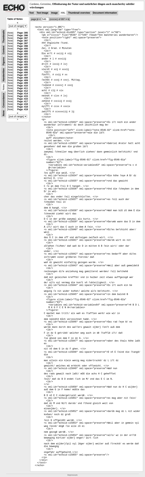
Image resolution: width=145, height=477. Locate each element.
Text (31, 13)
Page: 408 (22, 77)
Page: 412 (22, 91)
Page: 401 (22, 56)
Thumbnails (3, 36)
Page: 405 (22, 64)
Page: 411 (22, 88)
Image (54, 13)
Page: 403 (22, 59)
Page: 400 (22, 48)
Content (3, 50)
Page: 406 (22, 69)
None (3, 113)
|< (38, 19)
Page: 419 (22, 109)
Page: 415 (22, 96)
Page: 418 (22, 104)
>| (68, 19)
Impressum (72, 475)
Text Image (42, 13)
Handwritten (3, 74)
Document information (105, 13)
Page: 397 (22, 38)
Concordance (3, 100)
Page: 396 (22, 35)
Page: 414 (22, 93)
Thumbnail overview (79, 13)
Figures (3, 61)
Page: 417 (22, 101)
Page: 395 (22, 33)
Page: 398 (22, 46)
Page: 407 (22, 75)
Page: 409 (22, 80)
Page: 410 (22, 85)
